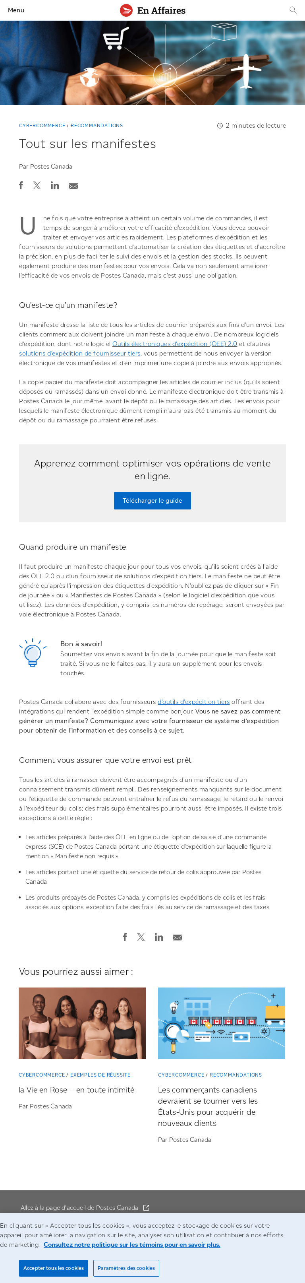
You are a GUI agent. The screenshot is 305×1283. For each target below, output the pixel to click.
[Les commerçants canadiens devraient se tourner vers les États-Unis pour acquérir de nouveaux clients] (221, 1025)
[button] (21, 185)
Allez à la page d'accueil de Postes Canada (80, 1207)
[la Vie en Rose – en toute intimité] (82, 1025)
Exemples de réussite (100, 1075)
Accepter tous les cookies (53, 1268)
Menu (16, 10)
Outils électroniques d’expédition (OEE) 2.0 (174, 344)
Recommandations (97, 125)
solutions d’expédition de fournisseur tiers (80, 353)
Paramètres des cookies (126, 1268)
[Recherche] (292, 10)
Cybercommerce (42, 125)
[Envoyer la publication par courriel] (73, 184)
